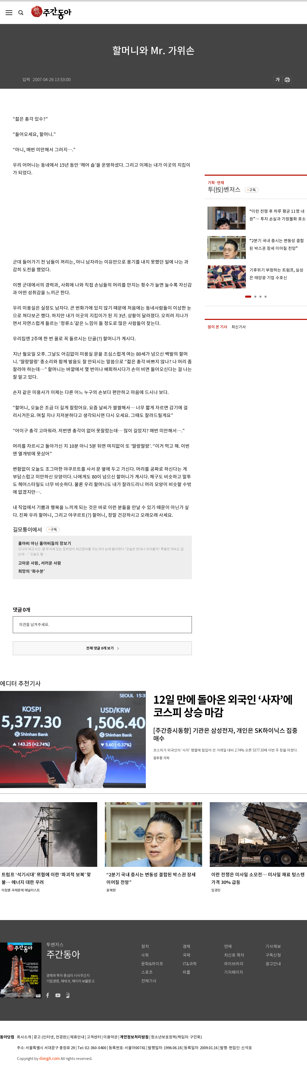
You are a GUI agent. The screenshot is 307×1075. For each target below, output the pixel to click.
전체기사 (149, 981)
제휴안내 (77, 1037)
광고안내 (273, 963)
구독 (53, 529)
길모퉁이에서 (27, 529)
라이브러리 (233, 963)
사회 (145, 955)
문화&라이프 (152, 963)
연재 (228, 946)
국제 (186, 955)
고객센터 (94, 1037)
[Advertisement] (89, 216)
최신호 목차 (234, 955)
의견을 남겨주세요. (34, 624)
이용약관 (110, 1037)
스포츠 (147, 972)
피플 (186, 972)
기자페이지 (233, 972)
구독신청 (273, 955)
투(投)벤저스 (224, 190)
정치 (145, 946)
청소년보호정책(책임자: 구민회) (176, 1037)
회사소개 (24, 1037)
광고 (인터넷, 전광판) (51, 1037)
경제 (186, 946)
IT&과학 (190, 963)
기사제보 (273, 946)
